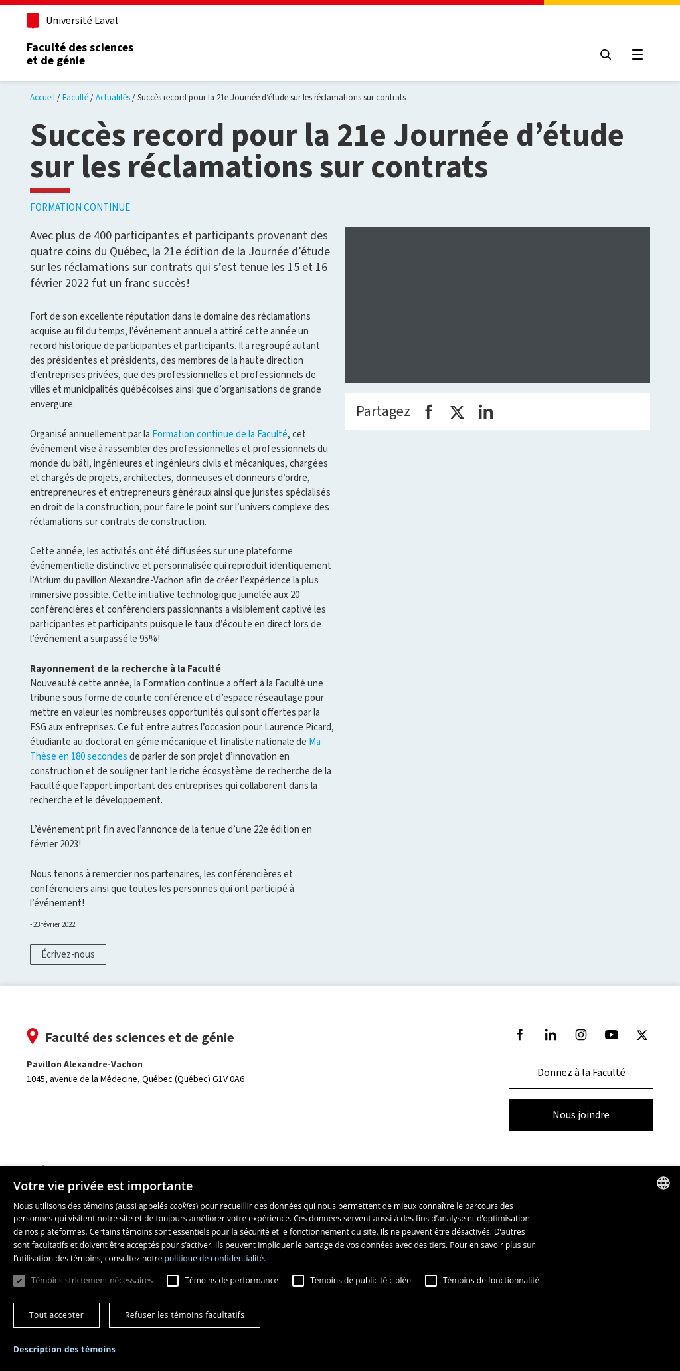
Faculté (75, 97)
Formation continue (80, 207)
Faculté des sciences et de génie (84, 53)
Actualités (113, 97)
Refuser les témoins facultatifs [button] (184, 1314)
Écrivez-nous (68, 954)
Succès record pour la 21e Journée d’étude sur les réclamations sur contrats (271, 97)
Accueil (42, 97)
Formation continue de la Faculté (220, 434)
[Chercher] (602, 54)
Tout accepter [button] (56, 1314)
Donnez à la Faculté (577, 1072)
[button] (64, 1350)
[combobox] (663, 1183)
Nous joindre (577, 1115)
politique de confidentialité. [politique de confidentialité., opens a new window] (215, 1258)
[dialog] (340, 1268)
